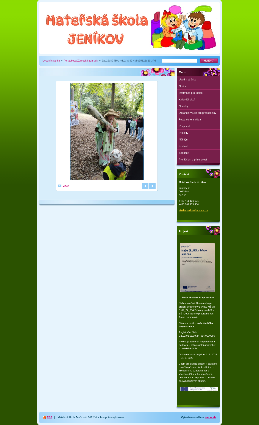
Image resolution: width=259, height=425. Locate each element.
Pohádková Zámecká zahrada (81, 60)
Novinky (183, 106)
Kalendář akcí (187, 99)
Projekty (183, 132)
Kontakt (183, 146)
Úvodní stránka (51, 60)
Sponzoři (184, 152)
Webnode (210, 417)
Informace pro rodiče (191, 92)
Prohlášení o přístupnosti (193, 159)
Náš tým (183, 139)
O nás (182, 86)
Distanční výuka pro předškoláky (197, 112)
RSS (49, 417)
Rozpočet (184, 126)
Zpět (66, 186)
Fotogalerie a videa (190, 119)
